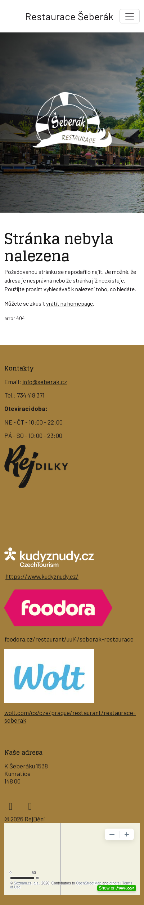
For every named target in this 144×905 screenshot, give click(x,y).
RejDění (34, 818)
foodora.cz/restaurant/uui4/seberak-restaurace (69, 639)
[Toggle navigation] (130, 16)
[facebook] (10, 806)
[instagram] (30, 806)
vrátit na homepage (69, 303)
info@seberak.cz (44, 381)
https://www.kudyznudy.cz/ (41, 576)
